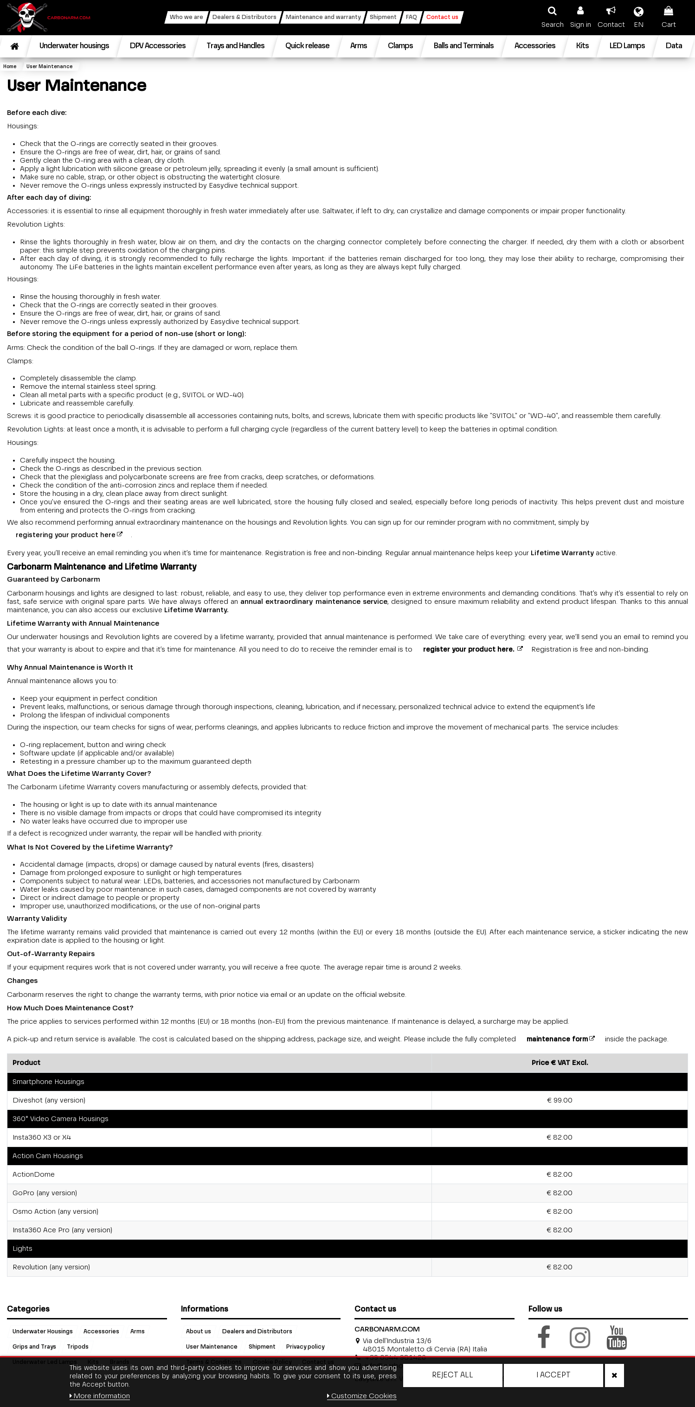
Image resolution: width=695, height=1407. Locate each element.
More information (100, 1396)
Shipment (262, 1347)
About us (198, 1332)
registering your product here (66, 535)
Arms (137, 1332)
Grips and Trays (34, 1347)
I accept (553, 1375)
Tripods (78, 1347)
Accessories (101, 1332)
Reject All (452, 1375)
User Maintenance (212, 1347)
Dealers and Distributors (257, 1332)
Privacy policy (305, 1347)
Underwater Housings (43, 1332)
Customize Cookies (362, 1396)
